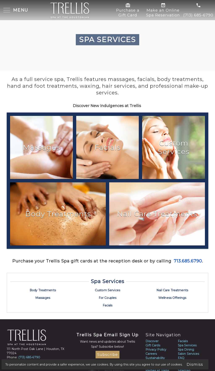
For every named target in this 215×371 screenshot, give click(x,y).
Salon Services (188, 354)
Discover (152, 341)
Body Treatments (43, 290)
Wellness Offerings (172, 298)
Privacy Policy (156, 349)
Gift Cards (153, 345)
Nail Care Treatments (172, 290)
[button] (16, 10)
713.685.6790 (187, 261)
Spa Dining (186, 349)
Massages (42, 298)
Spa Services (107, 281)
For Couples (108, 298)
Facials (108, 305)
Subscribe (107, 354)
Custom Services (107, 290)
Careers (151, 354)
